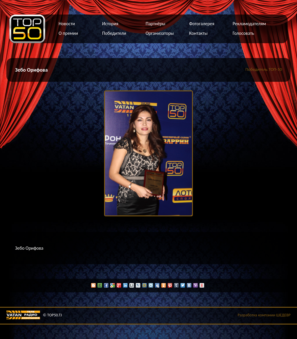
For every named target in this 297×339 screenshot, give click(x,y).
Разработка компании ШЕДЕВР (264, 315)
